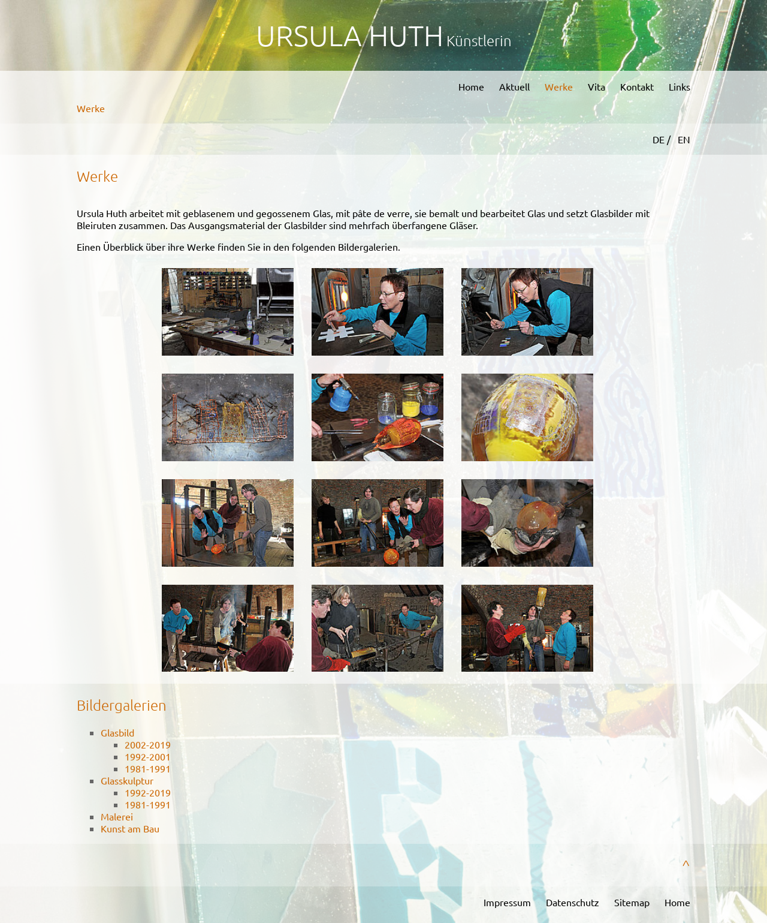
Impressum (507, 902)
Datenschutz (572, 902)
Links (679, 86)
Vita (596, 86)
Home (471, 86)
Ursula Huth (349, 35)
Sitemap (632, 902)
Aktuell (514, 86)
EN (684, 139)
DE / (663, 139)
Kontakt (637, 86)
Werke (559, 86)
